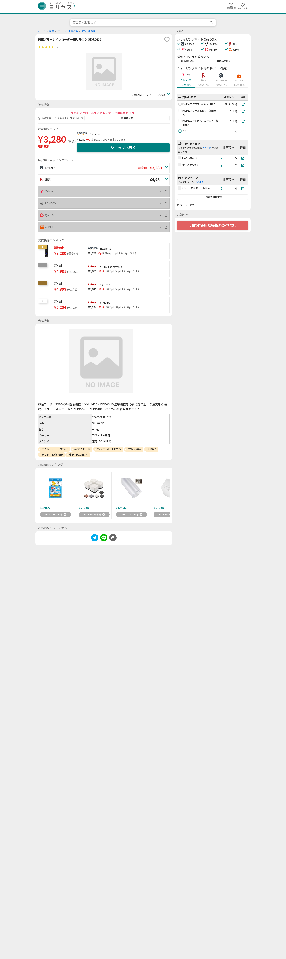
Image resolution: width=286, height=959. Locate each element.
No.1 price (95, 134)
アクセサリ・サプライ (55, 449)
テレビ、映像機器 (68, 31)
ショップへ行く (123, 147)
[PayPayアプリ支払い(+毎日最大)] (243, 104)
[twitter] (94, 539)
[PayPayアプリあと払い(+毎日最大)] (243, 111)
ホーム (42, 31)
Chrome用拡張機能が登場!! (212, 225)
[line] (103, 539)
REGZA (152, 449)
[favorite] (167, 39)
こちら (206, 148)
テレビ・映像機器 (52, 454)
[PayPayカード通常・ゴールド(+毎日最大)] (243, 121)
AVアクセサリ (82, 449)
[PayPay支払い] (243, 158)
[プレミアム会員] (243, 165)
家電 (51, 31)
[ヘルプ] (222, 158)
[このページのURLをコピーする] (113, 538)
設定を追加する (212, 197)
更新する (127, 118)
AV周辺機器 (88, 31)
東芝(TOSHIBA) (78, 454)
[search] (211, 22)
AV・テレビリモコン (109, 449)
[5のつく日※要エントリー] (243, 188)
